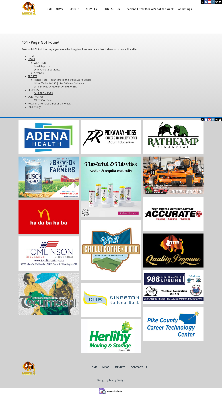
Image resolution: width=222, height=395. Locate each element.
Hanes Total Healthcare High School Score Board (62, 79)
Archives (39, 73)
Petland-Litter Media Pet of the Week (150, 9)
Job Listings (184, 9)
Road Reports (42, 66)
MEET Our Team (43, 100)
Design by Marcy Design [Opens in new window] (111, 380)
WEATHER (40, 62)
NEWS (59, 9)
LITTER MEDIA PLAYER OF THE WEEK (55, 86)
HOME (48, 9)
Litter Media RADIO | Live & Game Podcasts (59, 83)
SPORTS (74, 9)
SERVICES (91, 9)
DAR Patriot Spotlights (47, 69)
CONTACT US (111, 9)
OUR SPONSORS (43, 93)
